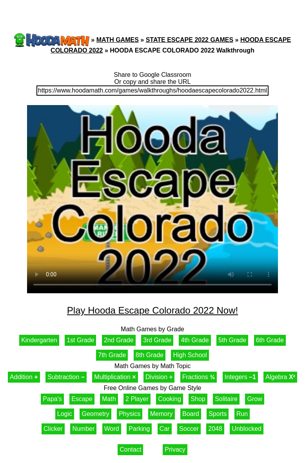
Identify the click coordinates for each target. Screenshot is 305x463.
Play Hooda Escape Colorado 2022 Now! (152, 310)
